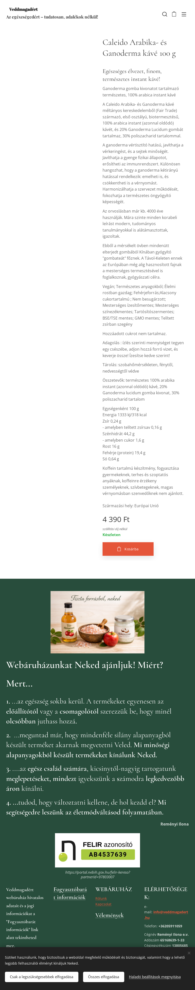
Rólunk (101, 898)
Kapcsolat (103, 904)
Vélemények (109, 915)
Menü (184, 14)
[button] (164, 14)
